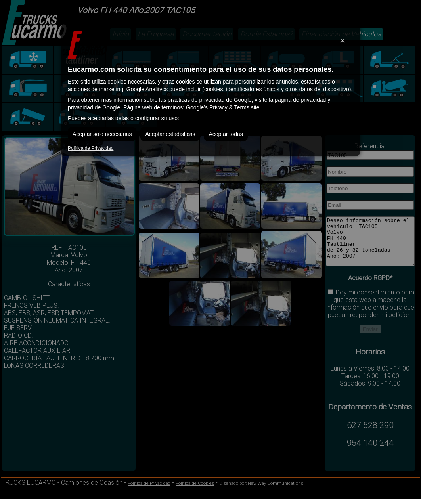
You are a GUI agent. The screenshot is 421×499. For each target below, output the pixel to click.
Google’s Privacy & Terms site (222, 107)
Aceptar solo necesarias (102, 134)
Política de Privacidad (90, 148)
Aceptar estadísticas (170, 134)
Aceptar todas (226, 134)
